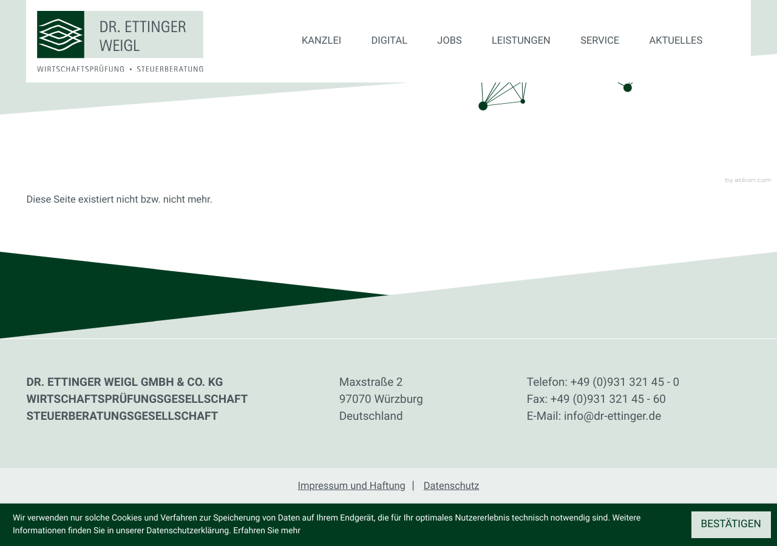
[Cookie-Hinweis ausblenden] (731, 524)
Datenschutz (452, 486)
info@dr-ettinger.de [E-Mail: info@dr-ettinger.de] (612, 416)
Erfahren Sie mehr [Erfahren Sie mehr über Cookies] (266, 531)
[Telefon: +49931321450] (625, 382)
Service (599, 41)
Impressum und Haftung (351, 486)
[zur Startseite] (120, 41)
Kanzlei (321, 41)
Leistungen (521, 41)
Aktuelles (676, 41)
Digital (389, 41)
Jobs (449, 41)
